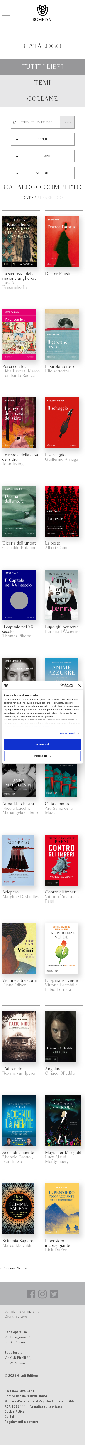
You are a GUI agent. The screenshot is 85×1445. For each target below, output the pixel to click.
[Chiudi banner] (79, 685)
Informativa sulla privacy (44, 1407)
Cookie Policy (14, 1411)
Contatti (10, 1417)
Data (28, 198)
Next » (21, 1268)
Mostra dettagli (68, 733)
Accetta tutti (42, 744)
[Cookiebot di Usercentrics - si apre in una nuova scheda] (54, 685)
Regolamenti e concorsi (22, 1422)
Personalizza (42, 756)
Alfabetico (50, 198)
